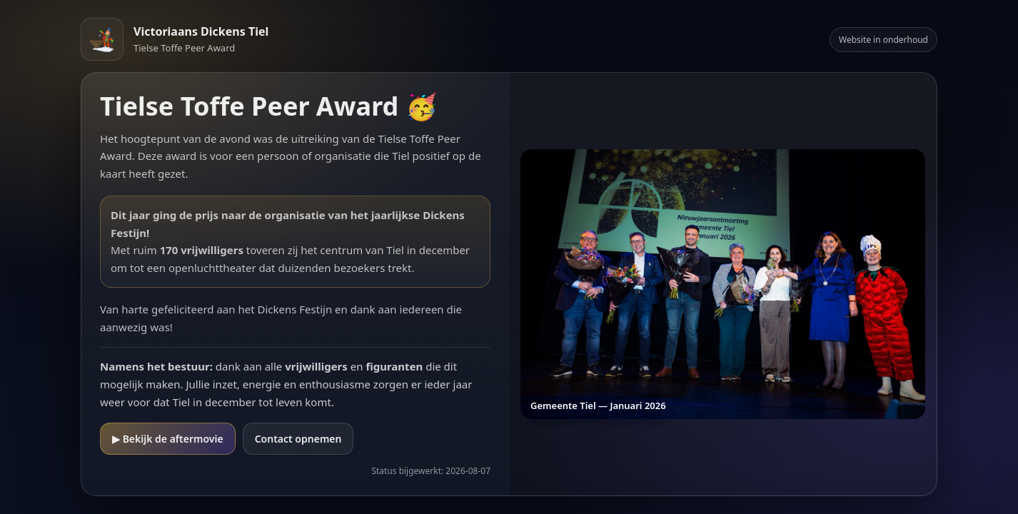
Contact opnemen (298, 438)
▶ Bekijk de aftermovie (167, 438)
